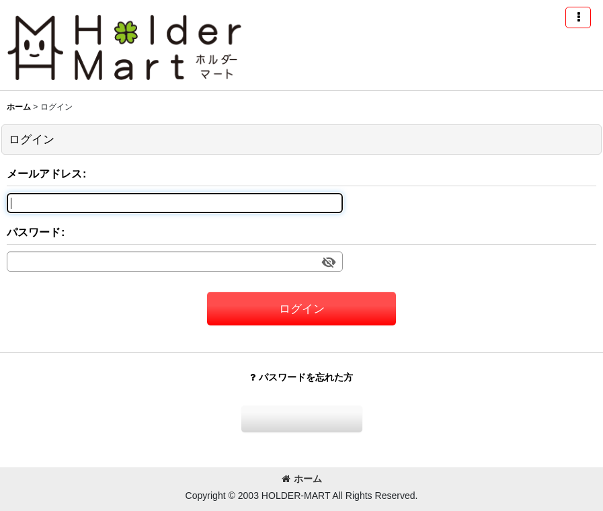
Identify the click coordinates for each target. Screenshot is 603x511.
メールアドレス (44, 173)
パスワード (34, 232)
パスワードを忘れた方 (301, 377)
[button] (578, 17)
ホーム (302, 478)
